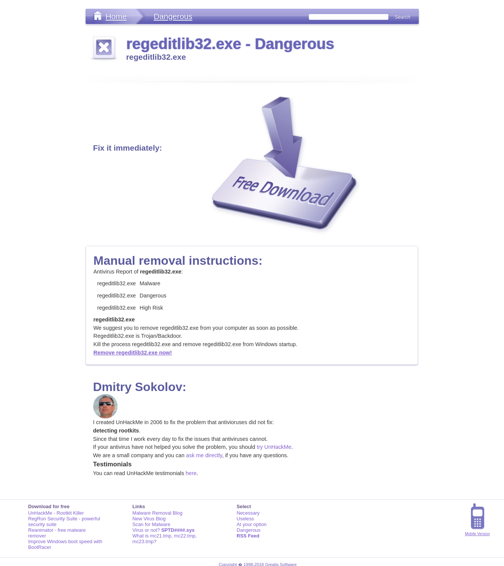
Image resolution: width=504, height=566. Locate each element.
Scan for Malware (151, 524)
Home (116, 16)
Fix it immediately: (127, 147)
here (191, 473)
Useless (245, 518)
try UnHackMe (274, 447)
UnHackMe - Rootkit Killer (56, 513)
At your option (252, 524)
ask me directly (204, 455)
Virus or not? (163, 530)
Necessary (248, 513)
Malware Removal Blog (157, 513)
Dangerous (173, 16)
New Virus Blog (148, 518)
